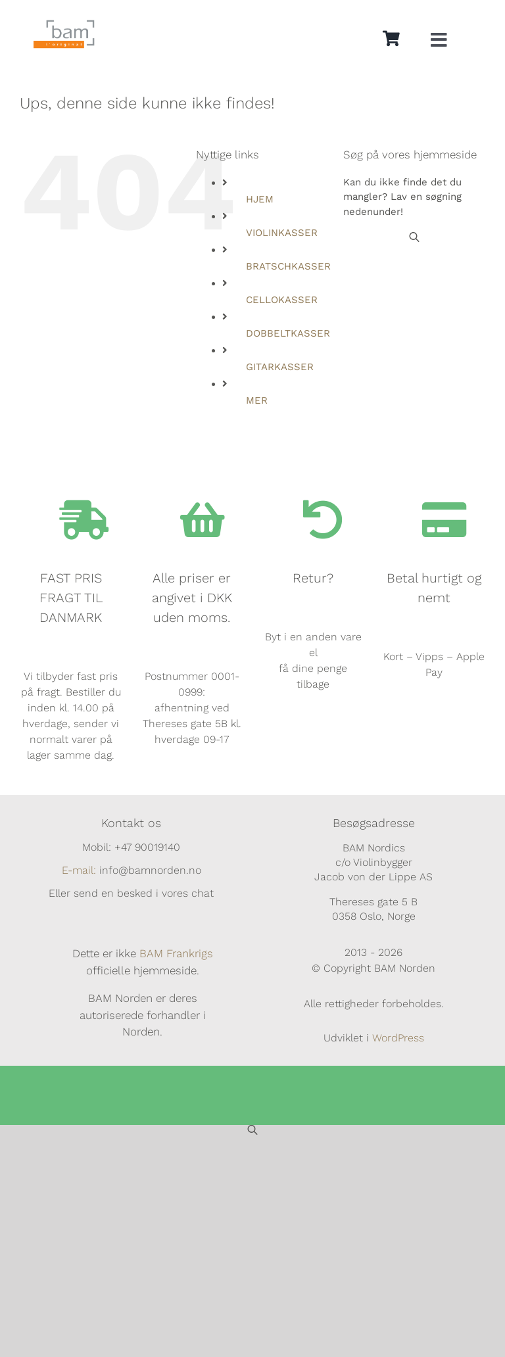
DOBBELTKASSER (288, 333)
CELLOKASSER (282, 300)
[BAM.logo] (64, 24)
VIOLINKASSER (282, 233)
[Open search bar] (414, 237)
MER (257, 400)
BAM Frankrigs (176, 953)
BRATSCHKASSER (288, 266)
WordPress (398, 1038)
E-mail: (79, 870)
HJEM (260, 199)
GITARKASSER (280, 367)
